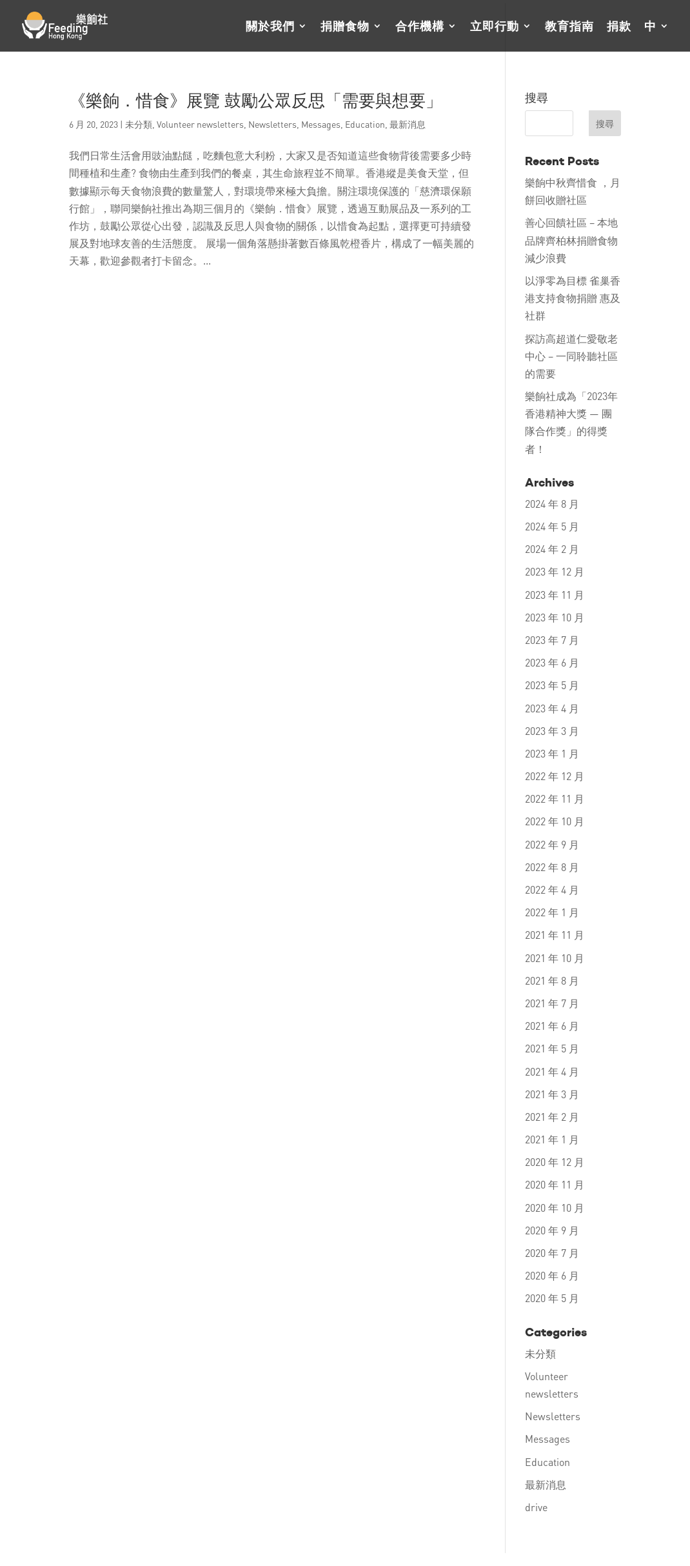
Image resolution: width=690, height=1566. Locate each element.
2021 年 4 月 (552, 1071)
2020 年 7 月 (552, 1253)
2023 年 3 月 (552, 731)
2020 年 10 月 (554, 1207)
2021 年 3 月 (552, 1094)
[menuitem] (656, 36)
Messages (320, 124)
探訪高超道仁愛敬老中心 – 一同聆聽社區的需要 (571, 356)
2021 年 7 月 (552, 1003)
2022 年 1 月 (552, 912)
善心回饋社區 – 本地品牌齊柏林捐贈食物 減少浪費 (571, 240)
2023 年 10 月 (554, 617)
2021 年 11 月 (554, 934)
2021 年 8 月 (552, 980)
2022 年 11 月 (554, 798)
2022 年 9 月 (552, 844)
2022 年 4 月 (552, 889)
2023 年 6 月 (552, 662)
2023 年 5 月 (552, 685)
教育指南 (569, 27)
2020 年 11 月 (554, 1184)
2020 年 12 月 (554, 1162)
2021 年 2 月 (552, 1116)
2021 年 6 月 (552, 1025)
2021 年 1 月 (552, 1139)
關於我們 (270, 27)
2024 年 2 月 (552, 549)
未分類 (138, 124)
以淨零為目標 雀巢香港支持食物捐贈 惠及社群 (572, 298)
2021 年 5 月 (552, 1048)
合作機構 (419, 27)
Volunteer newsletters (200, 124)
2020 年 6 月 (552, 1275)
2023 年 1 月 (552, 753)
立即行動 (494, 27)
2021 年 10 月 (554, 958)
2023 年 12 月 (554, 571)
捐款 (619, 27)
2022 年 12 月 (554, 776)
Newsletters (272, 124)
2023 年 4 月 (552, 708)
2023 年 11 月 (554, 594)
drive (536, 1507)
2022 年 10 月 (554, 821)
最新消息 (407, 124)
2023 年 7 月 (552, 640)
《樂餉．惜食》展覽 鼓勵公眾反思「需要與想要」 (255, 100)
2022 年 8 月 (552, 867)
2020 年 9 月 (552, 1230)
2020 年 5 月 (552, 1298)
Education (365, 124)
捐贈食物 (345, 27)
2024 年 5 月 (552, 526)
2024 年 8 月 (552, 503)
